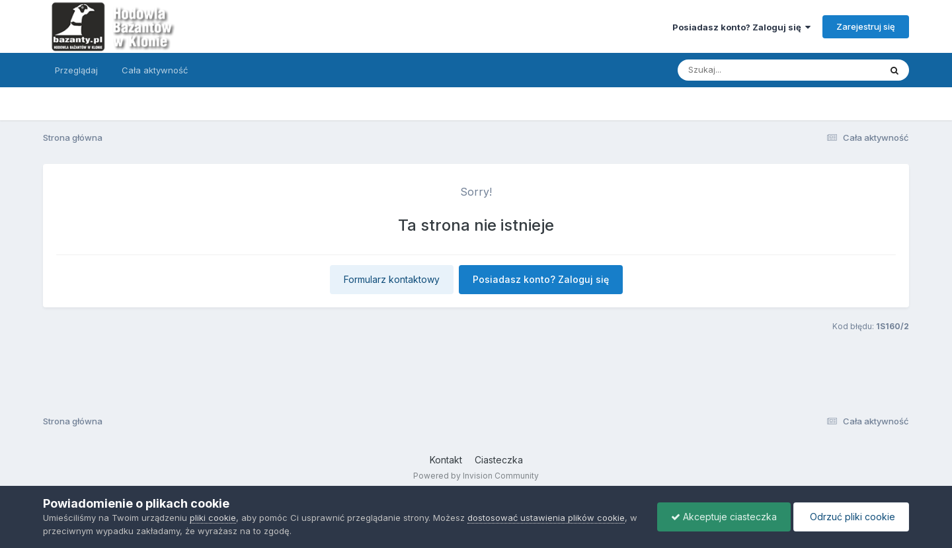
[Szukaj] (746, 70)
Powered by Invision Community (476, 476)
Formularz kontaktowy (392, 279)
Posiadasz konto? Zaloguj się (741, 27)
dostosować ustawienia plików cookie (546, 517)
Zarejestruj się (865, 26)
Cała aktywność (155, 70)
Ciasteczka (499, 459)
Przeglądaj (76, 70)
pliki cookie (213, 517)
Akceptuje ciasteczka (724, 516)
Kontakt (446, 459)
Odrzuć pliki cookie (851, 516)
